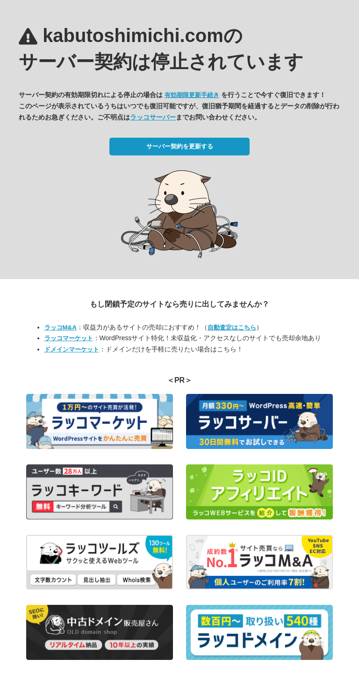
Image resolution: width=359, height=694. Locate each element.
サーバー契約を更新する (179, 146)
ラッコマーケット (68, 338)
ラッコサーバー (153, 117)
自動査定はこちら (232, 327)
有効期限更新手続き (192, 94)
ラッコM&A (60, 327)
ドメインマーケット (71, 349)
